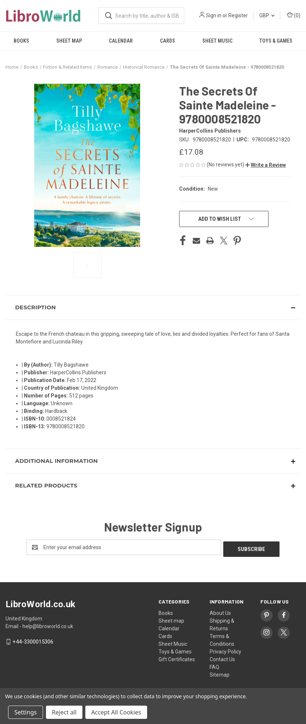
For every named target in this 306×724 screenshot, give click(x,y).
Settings (25, 712)
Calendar (121, 41)
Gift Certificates (177, 657)
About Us (220, 611)
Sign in (213, 15)
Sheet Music (217, 41)
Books (21, 41)
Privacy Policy (225, 650)
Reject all (64, 712)
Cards (167, 41)
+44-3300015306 (33, 640)
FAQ (214, 665)
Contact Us (222, 657)
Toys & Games (175, 650)
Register (238, 15)
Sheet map (69, 41)
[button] (265, 165)
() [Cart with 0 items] (293, 15)
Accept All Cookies (116, 712)
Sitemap (220, 673)
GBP (266, 15)
